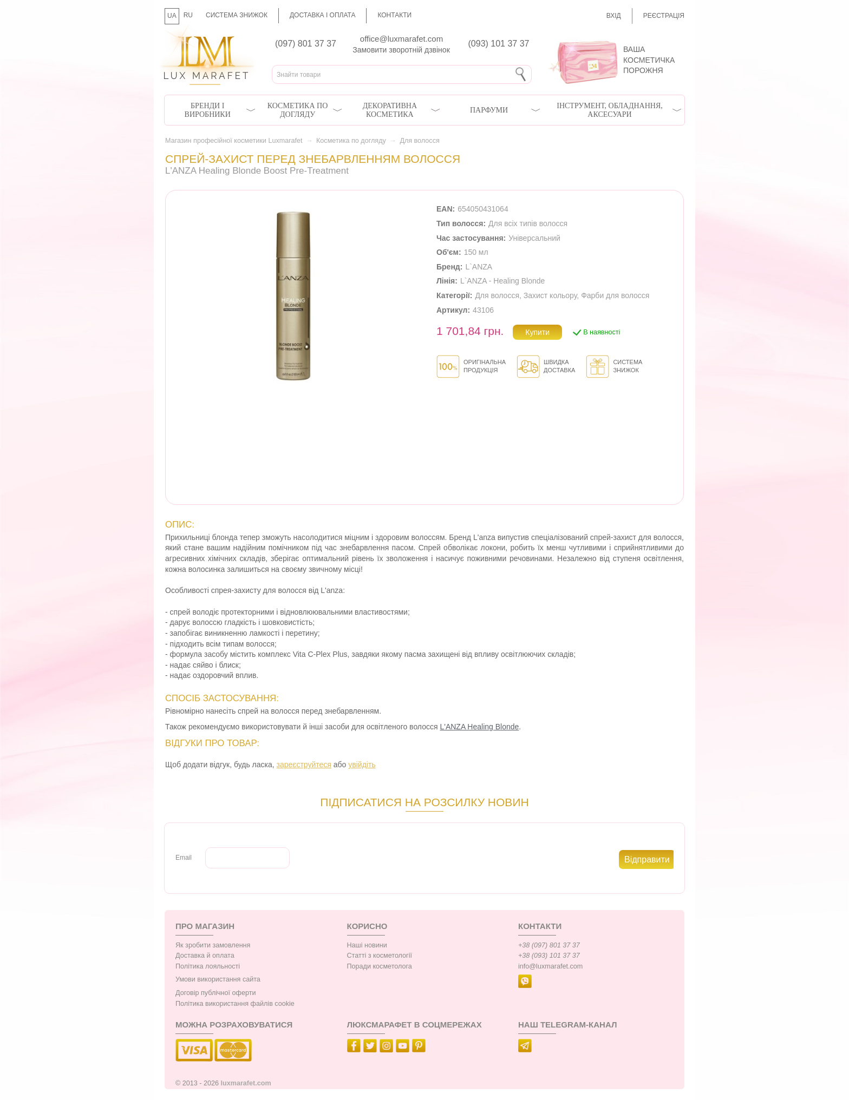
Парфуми (489, 110)
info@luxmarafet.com (550, 966)
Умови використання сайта (217, 979)
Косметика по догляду (297, 110)
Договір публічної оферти (215, 993)
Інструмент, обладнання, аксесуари (610, 110)
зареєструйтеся (304, 764)
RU (188, 15)
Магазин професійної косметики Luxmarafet (233, 140)
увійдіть (361, 764)
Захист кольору (550, 295)
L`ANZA (478, 266)
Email (183, 857)
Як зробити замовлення (212, 945)
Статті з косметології (380, 955)
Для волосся (419, 140)
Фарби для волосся (615, 295)
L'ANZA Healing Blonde (479, 726)
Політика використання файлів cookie (235, 1003)
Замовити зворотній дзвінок (401, 49)
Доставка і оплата (323, 15)
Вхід (613, 15)
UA (172, 15)
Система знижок (236, 15)
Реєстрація (663, 15)
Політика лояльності (207, 966)
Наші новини (367, 945)
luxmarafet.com (246, 1083)
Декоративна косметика (390, 110)
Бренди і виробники (208, 110)
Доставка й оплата (204, 955)
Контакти (394, 15)
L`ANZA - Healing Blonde (502, 280)
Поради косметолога (379, 966)
